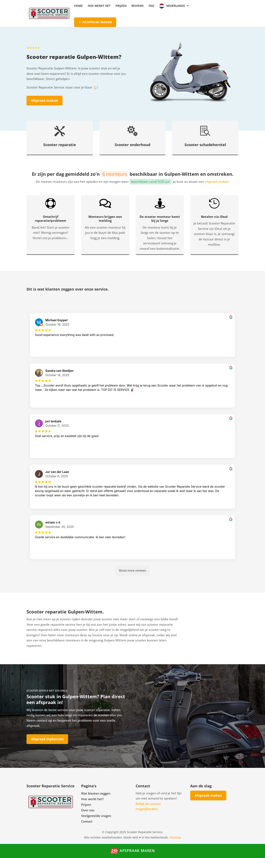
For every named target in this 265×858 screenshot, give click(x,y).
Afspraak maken (44, 100)
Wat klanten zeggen (95, 793)
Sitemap (175, 837)
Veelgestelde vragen (96, 816)
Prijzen (86, 804)
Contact (87, 821)
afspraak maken (217, 181)
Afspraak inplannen (47, 739)
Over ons (87, 810)
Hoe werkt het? (92, 799)
